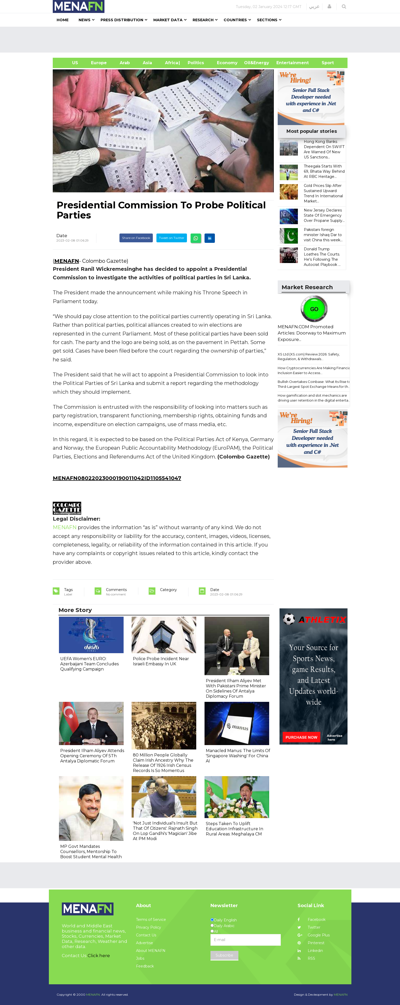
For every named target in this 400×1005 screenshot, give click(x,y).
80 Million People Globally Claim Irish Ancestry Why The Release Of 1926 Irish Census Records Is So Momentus (163, 763)
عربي (314, 6)
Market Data (168, 20)
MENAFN (66, 261)
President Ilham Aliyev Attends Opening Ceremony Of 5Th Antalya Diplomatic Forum (92, 755)
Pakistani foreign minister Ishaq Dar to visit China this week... (323, 234)
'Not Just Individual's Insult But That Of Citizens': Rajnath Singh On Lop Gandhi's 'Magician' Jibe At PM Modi (165, 831)
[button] (329, 6)
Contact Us (146, 935)
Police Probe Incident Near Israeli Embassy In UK (161, 661)
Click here (99, 955)
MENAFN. (93, 994)
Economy (227, 62)
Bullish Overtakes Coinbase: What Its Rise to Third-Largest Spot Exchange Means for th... (314, 384)
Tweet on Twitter (171, 238)
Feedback (145, 966)
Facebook (312, 919)
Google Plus (314, 935)
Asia (147, 62)
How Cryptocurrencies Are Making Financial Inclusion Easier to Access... (314, 370)
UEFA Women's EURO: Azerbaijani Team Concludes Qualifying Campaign (89, 664)
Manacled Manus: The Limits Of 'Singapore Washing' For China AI (238, 755)
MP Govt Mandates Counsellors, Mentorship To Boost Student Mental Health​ (91, 851)
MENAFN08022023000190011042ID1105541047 (117, 478)
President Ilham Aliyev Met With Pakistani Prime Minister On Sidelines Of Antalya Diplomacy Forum (236, 688)
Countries (235, 20)
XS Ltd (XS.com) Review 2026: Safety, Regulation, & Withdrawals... (309, 356)
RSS (306, 958)
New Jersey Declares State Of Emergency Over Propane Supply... (324, 215)
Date (61, 235)
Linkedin (310, 950)
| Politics (194, 62)
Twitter (309, 927)
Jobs (140, 958)
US (69, 62)
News (84, 20)
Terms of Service (151, 919)
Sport (324, 62)
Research (203, 20)
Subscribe (224, 955)
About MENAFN (150, 950)
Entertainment (284, 62)
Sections (267, 20)
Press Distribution (122, 20)
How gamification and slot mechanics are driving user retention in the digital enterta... (314, 397)
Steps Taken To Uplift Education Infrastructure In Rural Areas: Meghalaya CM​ (234, 828)
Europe (99, 62)
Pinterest (311, 943)
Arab (124, 62)
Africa (171, 62)
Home (63, 20)
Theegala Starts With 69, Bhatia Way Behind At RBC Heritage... (324, 171)
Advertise (144, 943)
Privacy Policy (148, 927)
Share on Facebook (136, 238)
